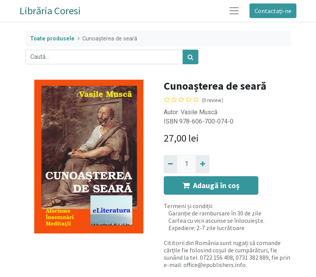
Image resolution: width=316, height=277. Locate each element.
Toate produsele (52, 38)
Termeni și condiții (188, 206)
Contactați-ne (272, 11)
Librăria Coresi (50, 10)
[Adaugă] (202, 164)
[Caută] (190, 57)
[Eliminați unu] (170, 164)
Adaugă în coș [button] (211, 185)
